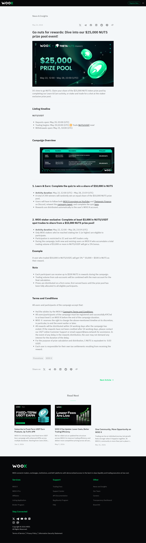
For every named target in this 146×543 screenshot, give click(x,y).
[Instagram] (13, 522)
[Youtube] (22, 519)
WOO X (15, 487)
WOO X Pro (16, 491)
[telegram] (85, 25)
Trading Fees (57, 487)
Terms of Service (18, 533)
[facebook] (91, 25)
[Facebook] (25, 519)
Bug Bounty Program (60, 500)
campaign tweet (64, 204)
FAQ (54, 505)
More (96, 3)
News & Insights (40, 16)
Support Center (58, 491)
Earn (73, 3)
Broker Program (18, 505)
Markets (28, 3)
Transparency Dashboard (102, 500)
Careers (96, 496)
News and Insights (100, 487)
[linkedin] (96, 25)
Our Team (96, 491)
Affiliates (15, 496)
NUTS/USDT (84, 125)
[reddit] (101, 25)
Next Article (107, 380)
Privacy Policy (32, 533)
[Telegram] (17, 519)
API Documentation (60, 496)
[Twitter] (13, 519)
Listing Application (19, 500)
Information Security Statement (50, 533)
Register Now (128, 3)
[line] (107, 25)
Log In (115, 3)
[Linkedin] (29, 519)
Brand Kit (96, 505)
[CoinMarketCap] (18, 522)
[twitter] (80, 25)
